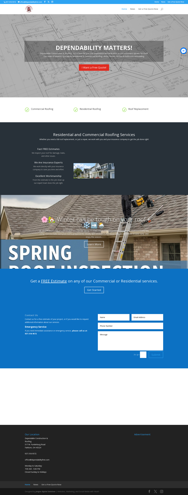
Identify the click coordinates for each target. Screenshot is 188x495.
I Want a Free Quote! (94, 67)
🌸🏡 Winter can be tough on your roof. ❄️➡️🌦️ (94, 222)
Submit (156, 354)
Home (157, 2)
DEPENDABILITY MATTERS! (94, 48)
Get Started (94, 290)
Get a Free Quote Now (176, 2)
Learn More (94, 244)
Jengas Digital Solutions (45, 491)
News (163, 2)
